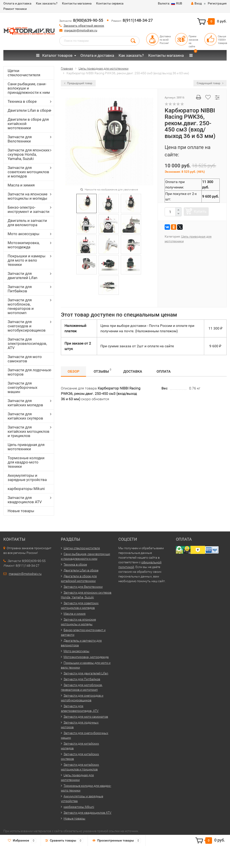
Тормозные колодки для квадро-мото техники (26, 462)
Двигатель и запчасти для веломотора (27, 222)
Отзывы (102, 371)
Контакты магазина (77, 3)
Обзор (73, 371)
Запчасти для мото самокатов (25, 358)
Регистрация (217, 3)
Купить (200, 211)
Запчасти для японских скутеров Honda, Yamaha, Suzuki (28, 154)
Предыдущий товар (78, 83)
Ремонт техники (15, 9)
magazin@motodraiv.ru (80, 30)
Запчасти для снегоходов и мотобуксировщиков (27, 325)
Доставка (132, 371)
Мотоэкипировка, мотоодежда (24, 244)
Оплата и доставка (17, 3)
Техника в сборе (22, 101)
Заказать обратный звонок (84, 25)
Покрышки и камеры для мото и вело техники (26, 260)
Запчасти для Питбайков (20, 288)
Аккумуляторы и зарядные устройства (27, 477)
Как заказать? (47, 3)
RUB (170, 3)
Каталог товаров (54, 55)
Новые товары (21, 511)
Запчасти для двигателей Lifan (22, 275)
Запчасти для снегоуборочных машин (22, 387)
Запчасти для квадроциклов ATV (25, 499)
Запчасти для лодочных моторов (29, 372)
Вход (196, 3)
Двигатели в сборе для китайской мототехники (28, 123)
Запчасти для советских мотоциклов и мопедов (28, 171)
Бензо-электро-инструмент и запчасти (28, 209)
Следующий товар (210, 83)
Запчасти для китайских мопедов (25, 402)
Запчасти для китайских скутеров (25, 416)
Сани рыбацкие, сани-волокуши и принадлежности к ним (29, 88)
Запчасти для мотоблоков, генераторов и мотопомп (21, 306)
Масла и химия (21, 185)
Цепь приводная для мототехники (26, 446)
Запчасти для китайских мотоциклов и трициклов (28, 431)
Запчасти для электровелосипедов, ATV (27, 343)
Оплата (164, 371)
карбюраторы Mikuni (26, 488)
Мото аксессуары (23, 234)
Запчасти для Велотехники (20, 139)
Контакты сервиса (110, 3)
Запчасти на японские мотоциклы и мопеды (27, 196)
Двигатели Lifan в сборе (29, 110)
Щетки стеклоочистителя (24, 72)
